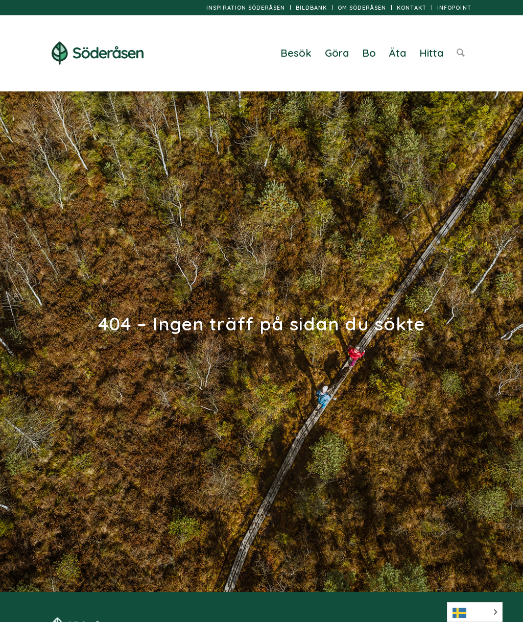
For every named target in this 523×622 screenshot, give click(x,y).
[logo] (98, 53)
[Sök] (460, 53)
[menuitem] (246, 7)
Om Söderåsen (362, 7)
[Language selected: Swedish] (475, 612)
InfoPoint (454, 7)
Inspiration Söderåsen (245, 7)
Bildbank (311, 7)
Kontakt (411, 7)
